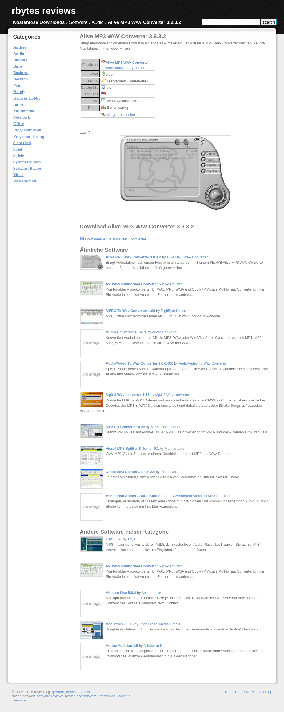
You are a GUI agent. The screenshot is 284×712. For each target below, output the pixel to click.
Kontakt (231, 692)
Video (18, 174)
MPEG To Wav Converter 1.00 (130, 311)
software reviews (50, 696)
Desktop (20, 79)
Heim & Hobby (26, 98)
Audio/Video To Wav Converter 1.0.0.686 (139, 363)
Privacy (248, 692)
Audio (97, 22)
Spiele (18, 155)
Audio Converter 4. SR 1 (126, 332)
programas (106, 696)
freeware (19, 700)
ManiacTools (174, 448)
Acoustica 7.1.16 (120, 624)
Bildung (20, 60)
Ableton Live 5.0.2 (121, 593)
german (58, 692)
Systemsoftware (27, 168)
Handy (19, 92)
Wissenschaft (25, 181)
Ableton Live (151, 593)
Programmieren (27, 130)
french (71, 692)
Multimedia (23, 111)
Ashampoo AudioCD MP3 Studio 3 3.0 (137, 496)
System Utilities (27, 162)
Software (78, 22)
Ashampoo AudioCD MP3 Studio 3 (202, 496)
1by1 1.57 (114, 539)
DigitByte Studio (173, 311)
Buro (17, 66)
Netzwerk (22, 117)
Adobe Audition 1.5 (122, 646)
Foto (17, 85)
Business (21, 72)
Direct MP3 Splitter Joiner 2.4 (130, 472)
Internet (20, 104)
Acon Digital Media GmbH (159, 624)
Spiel (17, 149)
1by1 (131, 539)
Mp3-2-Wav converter (172, 395)
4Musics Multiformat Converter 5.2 (135, 284)
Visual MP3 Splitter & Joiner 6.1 (132, 448)
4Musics (175, 284)
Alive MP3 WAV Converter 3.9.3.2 (133, 257)
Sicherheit (22, 143)
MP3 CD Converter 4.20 (125, 427)
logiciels (124, 696)
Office (18, 123)
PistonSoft (169, 472)
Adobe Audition (156, 646)
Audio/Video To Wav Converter (203, 363)
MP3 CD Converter (166, 427)
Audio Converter (165, 332)
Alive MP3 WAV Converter (127, 62)
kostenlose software (81, 696)
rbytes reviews (44, 11)
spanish (84, 692)
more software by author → (127, 68)
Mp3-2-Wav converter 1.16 (127, 395)
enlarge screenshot (120, 115)
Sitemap (265, 692)
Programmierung (28, 136)
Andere (19, 47)
